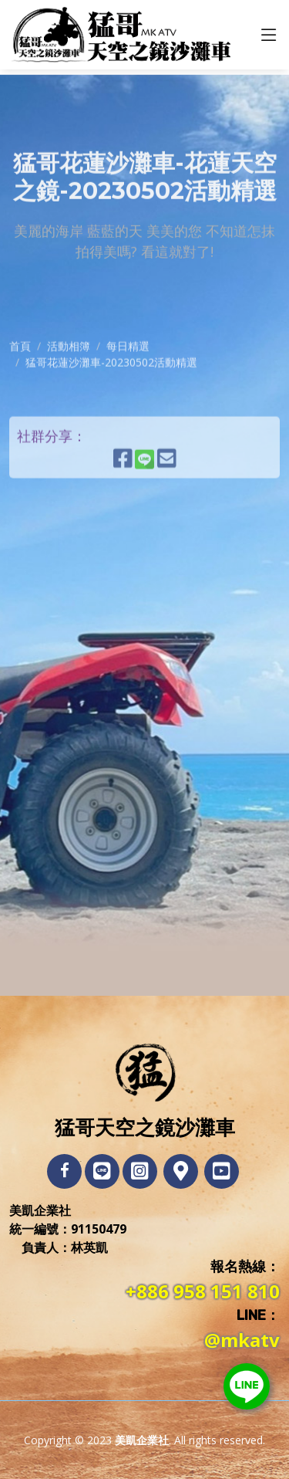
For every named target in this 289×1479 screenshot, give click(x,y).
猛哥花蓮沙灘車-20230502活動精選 (111, 408)
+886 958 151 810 (203, 1291)
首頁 (20, 391)
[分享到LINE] (151, 510)
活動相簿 (68, 391)
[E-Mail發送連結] (166, 510)
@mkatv (242, 1339)
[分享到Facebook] (123, 510)
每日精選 (128, 391)
